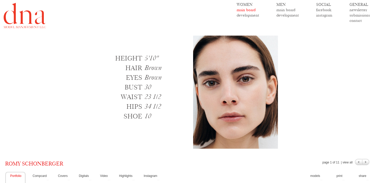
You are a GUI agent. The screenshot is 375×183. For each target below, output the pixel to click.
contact (356, 20)
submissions (360, 15)
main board (246, 9)
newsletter (358, 9)
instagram (324, 15)
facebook (323, 9)
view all (348, 162)
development (248, 15)
